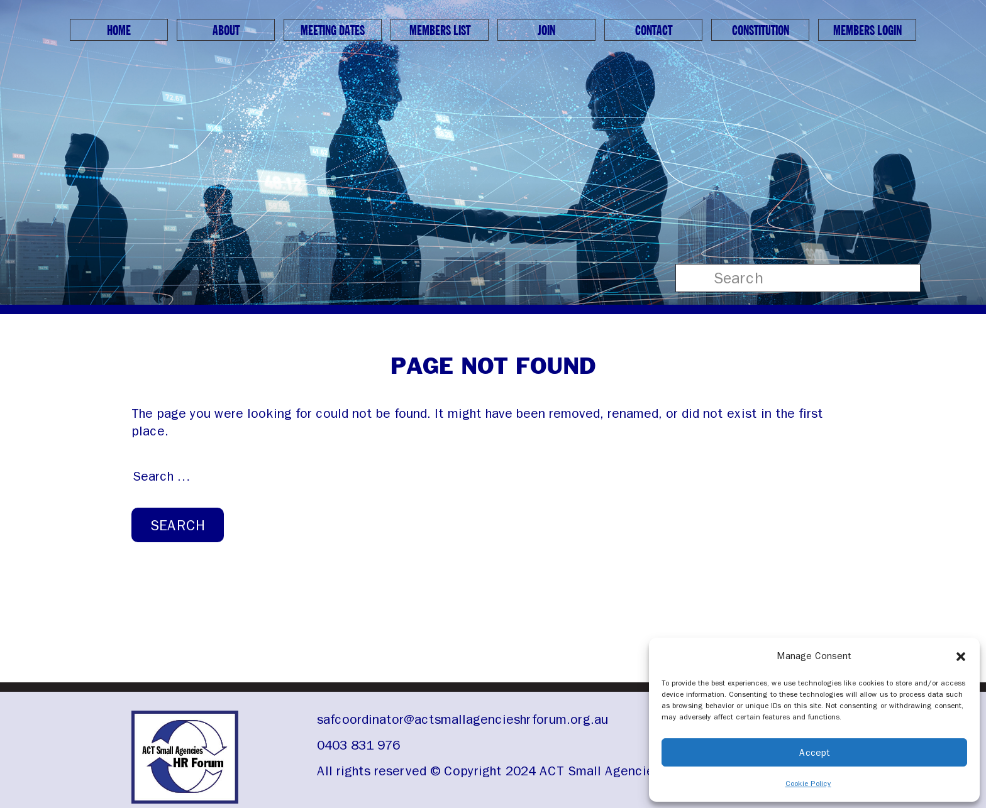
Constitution (760, 31)
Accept (814, 752)
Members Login (867, 31)
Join (546, 31)
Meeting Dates (333, 31)
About (226, 31)
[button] (961, 656)
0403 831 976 (358, 745)
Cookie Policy (808, 783)
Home (119, 31)
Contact (653, 31)
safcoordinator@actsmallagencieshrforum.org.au (462, 719)
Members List (439, 31)
